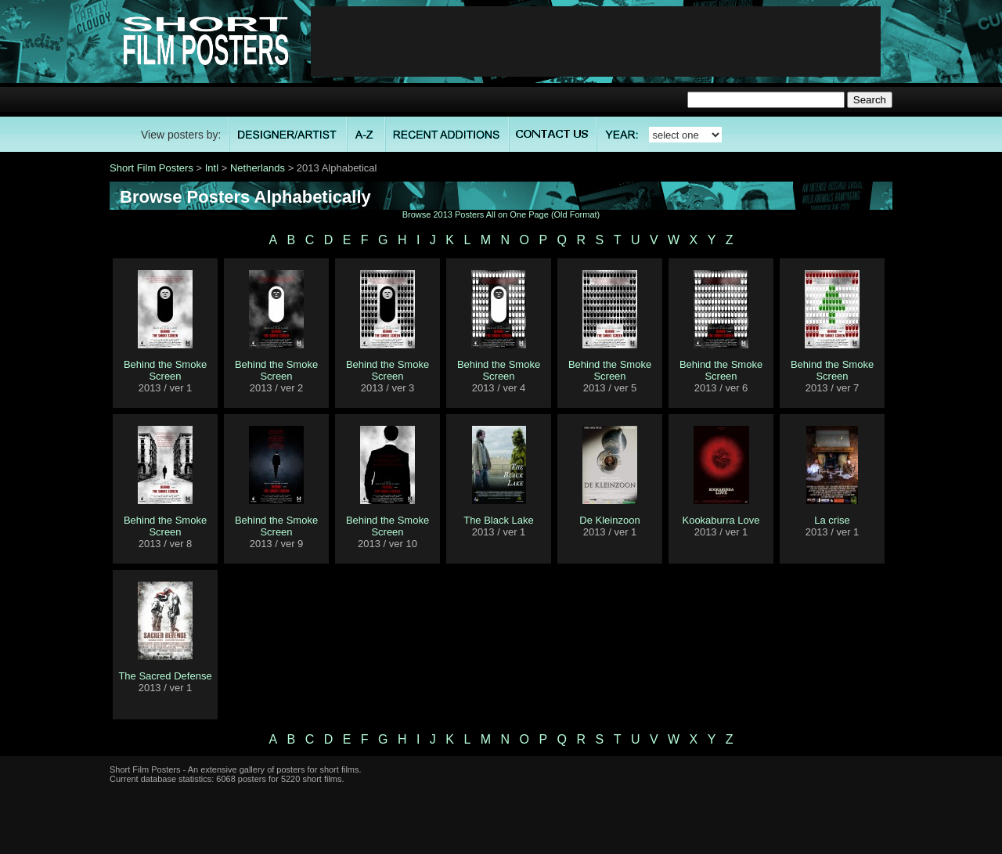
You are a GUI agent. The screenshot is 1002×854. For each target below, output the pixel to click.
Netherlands (257, 168)
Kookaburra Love (720, 520)
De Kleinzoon (609, 520)
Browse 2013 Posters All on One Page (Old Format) (501, 214)
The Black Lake (498, 520)
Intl (211, 168)
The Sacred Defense (164, 676)
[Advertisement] (596, 41)
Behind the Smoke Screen (165, 370)
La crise (832, 520)
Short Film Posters (151, 168)
